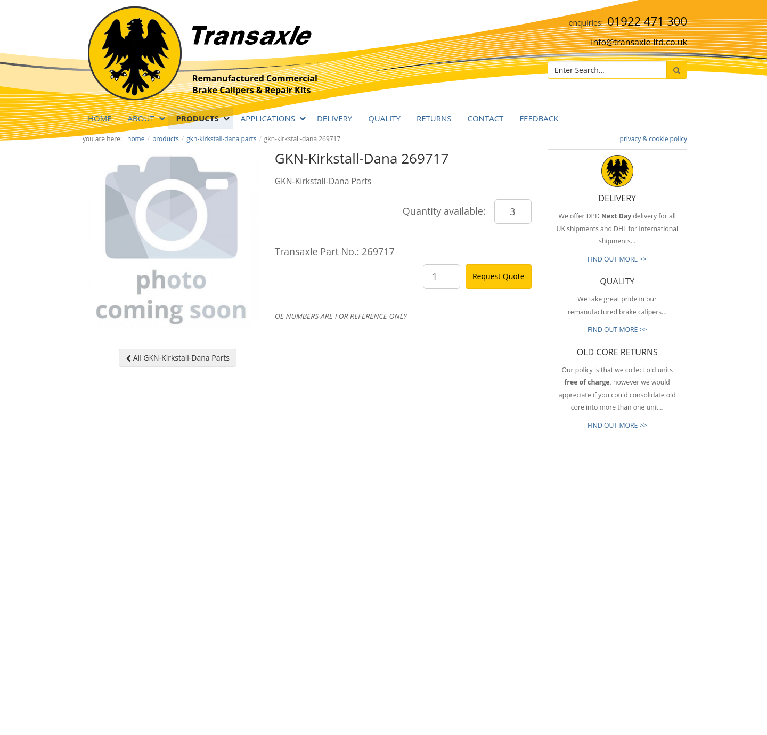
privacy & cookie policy (653, 138)
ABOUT (141, 118)
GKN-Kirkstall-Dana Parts (221, 138)
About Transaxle (468, 618)
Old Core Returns (469, 570)
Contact (485, 118)
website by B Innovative (655, 725)
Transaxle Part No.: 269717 (335, 251)
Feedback (538, 118)
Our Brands (461, 602)
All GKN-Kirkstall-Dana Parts (178, 358)
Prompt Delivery (468, 554)
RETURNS (434, 118)
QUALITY (384, 118)
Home (100, 118)
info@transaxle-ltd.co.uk (639, 42)
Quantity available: (444, 211)
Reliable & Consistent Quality (486, 538)
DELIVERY (334, 118)
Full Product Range (471, 586)
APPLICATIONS (268, 118)
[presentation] (637, 659)
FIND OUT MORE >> (617, 259)
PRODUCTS (197, 118)
